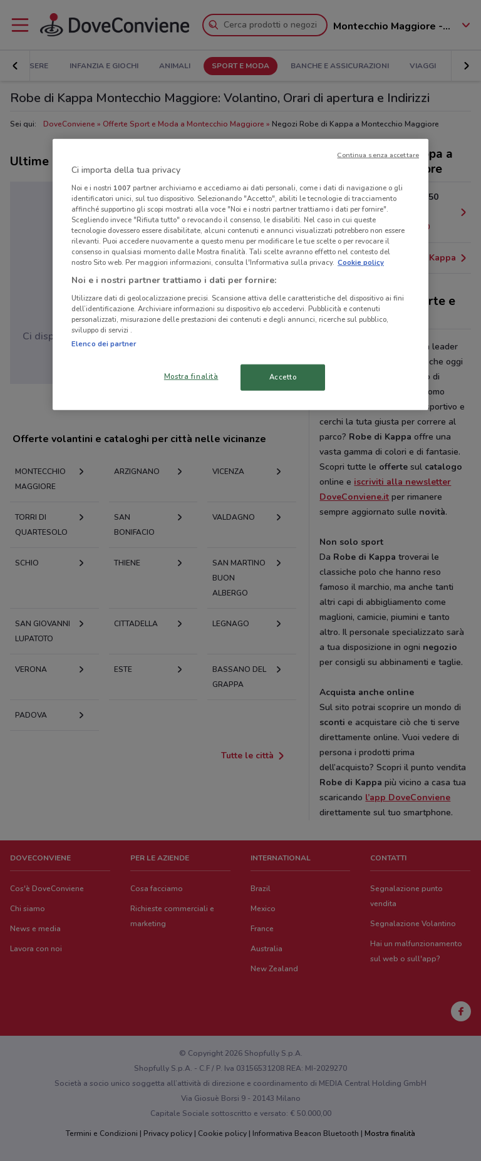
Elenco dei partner (103, 344)
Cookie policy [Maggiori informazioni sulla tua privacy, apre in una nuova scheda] (361, 262)
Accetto (283, 377)
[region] (240, 274)
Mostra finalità (191, 376)
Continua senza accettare (378, 155)
